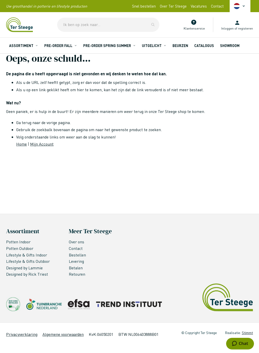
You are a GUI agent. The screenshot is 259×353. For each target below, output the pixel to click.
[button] (240, 6)
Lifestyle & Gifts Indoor (27, 254)
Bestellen (77, 254)
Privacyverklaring (21, 334)
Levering (76, 261)
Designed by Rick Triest (27, 274)
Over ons (76, 241)
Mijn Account (42, 144)
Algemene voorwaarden (63, 334)
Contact (217, 6)
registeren (245, 28)
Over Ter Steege (173, 6)
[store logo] (19, 24)
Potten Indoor (18, 241)
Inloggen (227, 28)
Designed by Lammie (25, 267)
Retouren (77, 274)
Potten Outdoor (20, 248)
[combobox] (108, 25)
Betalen (76, 267)
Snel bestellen (144, 6)
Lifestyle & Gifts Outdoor (28, 261)
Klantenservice (194, 28)
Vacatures (199, 6)
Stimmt (247, 332)
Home (21, 144)
